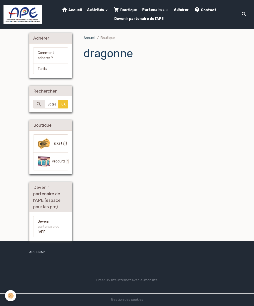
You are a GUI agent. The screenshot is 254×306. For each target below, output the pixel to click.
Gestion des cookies (127, 300)
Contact (205, 9)
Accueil (72, 9)
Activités (96, 10)
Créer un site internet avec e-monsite (127, 280)
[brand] (22, 14)
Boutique (125, 9)
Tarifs (42, 69)
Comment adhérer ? (46, 55)
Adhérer (181, 10)
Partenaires (153, 10)
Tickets (53, 143)
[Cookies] (10, 295)
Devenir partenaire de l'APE (139, 19)
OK (63, 104)
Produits (53, 161)
